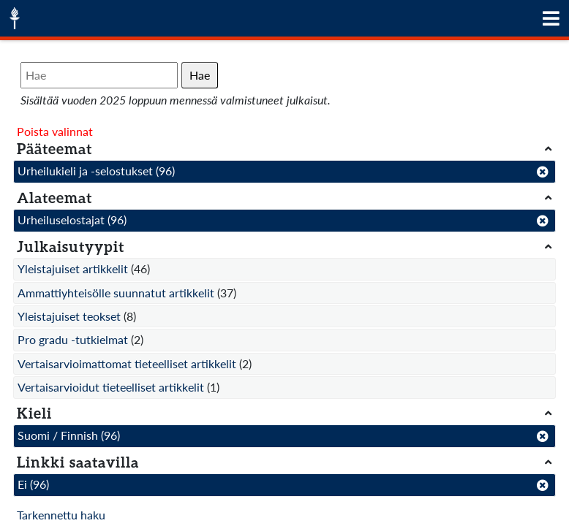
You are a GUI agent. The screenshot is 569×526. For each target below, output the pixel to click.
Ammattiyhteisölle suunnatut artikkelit (116, 293)
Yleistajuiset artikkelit (73, 268)
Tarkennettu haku (61, 515)
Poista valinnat (55, 131)
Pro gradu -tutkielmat (73, 339)
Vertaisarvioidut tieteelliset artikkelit (111, 387)
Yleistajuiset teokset (69, 316)
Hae (199, 75)
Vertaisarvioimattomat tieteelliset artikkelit (127, 363)
